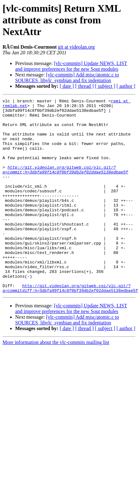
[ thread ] (84, 86)
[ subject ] (105, 86)
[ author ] (126, 86)
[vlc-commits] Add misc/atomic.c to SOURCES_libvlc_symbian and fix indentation (67, 77)
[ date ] (67, 86)
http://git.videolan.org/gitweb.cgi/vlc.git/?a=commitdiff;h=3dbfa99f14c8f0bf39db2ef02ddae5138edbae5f (70, 326)
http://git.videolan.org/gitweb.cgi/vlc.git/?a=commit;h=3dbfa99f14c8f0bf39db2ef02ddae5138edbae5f (65, 184)
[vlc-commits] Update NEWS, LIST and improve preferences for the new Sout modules (71, 66)
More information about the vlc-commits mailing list (56, 381)
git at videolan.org (76, 47)
